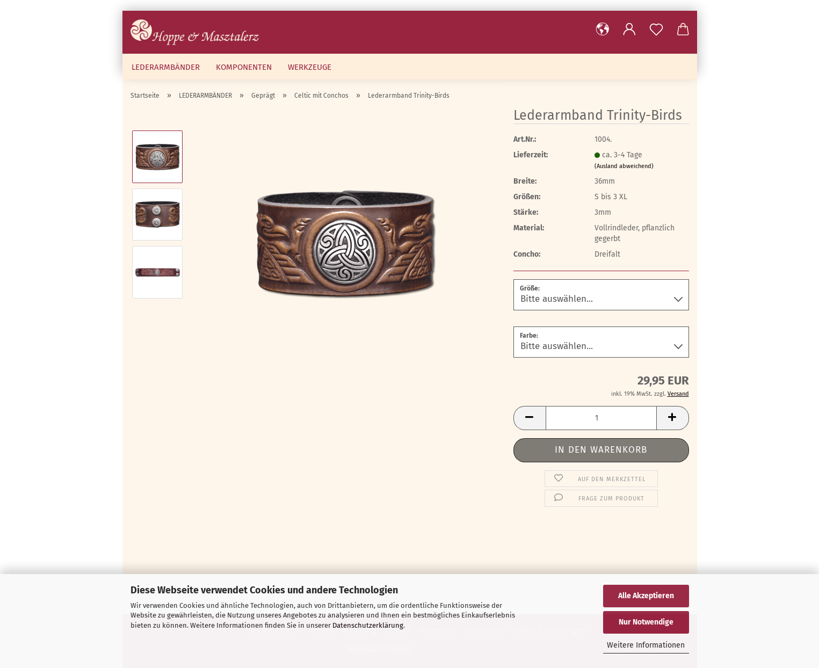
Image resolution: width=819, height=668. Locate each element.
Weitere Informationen (646, 645)
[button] (602, 29)
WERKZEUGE (309, 67)
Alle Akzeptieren (646, 595)
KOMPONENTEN (244, 67)
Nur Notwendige (646, 622)
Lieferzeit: (530, 154)
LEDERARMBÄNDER (166, 67)
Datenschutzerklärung (367, 625)
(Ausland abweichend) (624, 166)
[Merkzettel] (656, 29)
